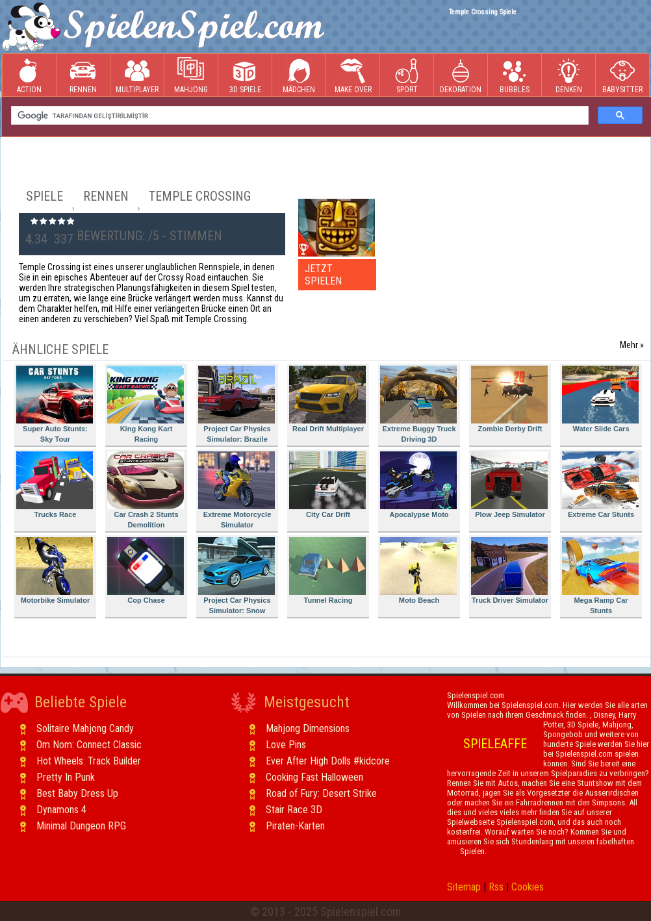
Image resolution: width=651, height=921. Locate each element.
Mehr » (632, 345)
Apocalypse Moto (418, 484)
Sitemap (464, 887)
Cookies (527, 887)
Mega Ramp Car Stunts (600, 575)
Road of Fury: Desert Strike (321, 793)
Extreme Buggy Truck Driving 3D (418, 404)
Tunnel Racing (327, 570)
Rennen (83, 75)
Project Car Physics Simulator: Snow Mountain (236, 577)
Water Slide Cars (600, 399)
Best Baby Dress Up (77, 793)
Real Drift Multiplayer (327, 399)
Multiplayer (137, 75)
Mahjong (191, 75)
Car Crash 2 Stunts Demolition (145, 490)
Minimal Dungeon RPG (81, 826)
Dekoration (460, 75)
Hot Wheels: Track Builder (88, 761)
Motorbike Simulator (54, 570)
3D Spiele (245, 75)
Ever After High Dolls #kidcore (328, 761)
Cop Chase (145, 570)
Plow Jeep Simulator (509, 484)
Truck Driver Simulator (509, 570)
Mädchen (299, 75)
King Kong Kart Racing (145, 404)
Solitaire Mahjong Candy (85, 728)
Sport (406, 75)
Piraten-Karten (295, 826)
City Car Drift (327, 484)
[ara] (299, 115)
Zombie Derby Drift (509, 399)
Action (29, 75)
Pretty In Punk (65, 777)
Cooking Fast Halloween (314, 777)
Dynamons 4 (61, 809)
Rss (496, 887)
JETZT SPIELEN (323, 274)
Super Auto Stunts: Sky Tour (54, 404)
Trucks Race (54, 484)
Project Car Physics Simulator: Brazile (236, 404)
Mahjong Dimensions (308, 728)
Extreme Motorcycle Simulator (236, 490)
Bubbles (515, 75)
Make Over (353, 75)
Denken (568, 75)
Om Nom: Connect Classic (89, 744)
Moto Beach (418, 570)
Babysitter (622, 75)
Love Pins (286, 744)
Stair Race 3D (294, 809)
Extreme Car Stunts (600, 484)
